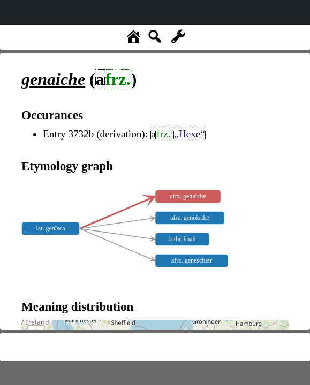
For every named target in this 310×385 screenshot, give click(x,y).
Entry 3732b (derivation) (94, 134)
